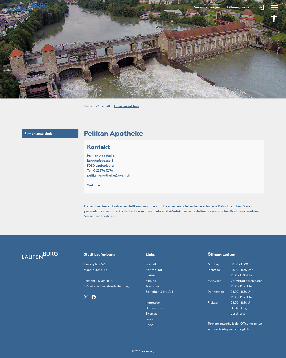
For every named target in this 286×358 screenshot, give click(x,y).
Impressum (153, 302)
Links (149, 319)
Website (95, 185)
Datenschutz (154, 308)
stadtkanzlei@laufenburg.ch (113, 286)
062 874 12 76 (103, 170)
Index (150, 324)
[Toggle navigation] (273, 7)
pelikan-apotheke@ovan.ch (108, 175)
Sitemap (151, 313)
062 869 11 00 (104, 280)
